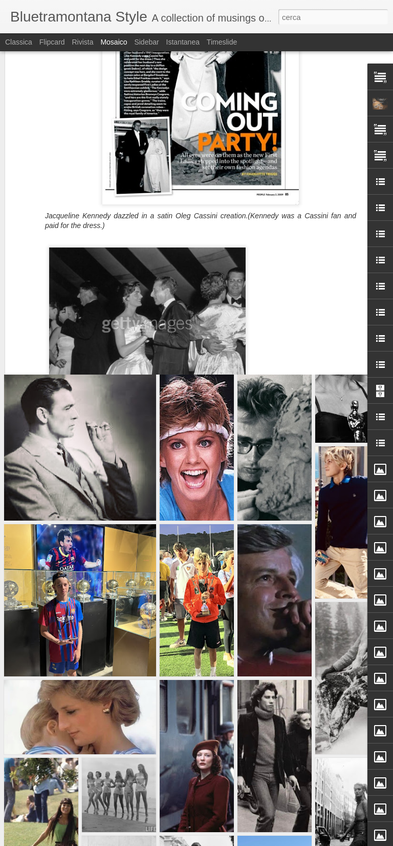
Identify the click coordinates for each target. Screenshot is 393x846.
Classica (18, 42)
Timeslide (222, 42)
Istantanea (183, 42)
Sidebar (146, 42)
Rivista (82, 42)
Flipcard (52, 42)
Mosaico (113, 42)
